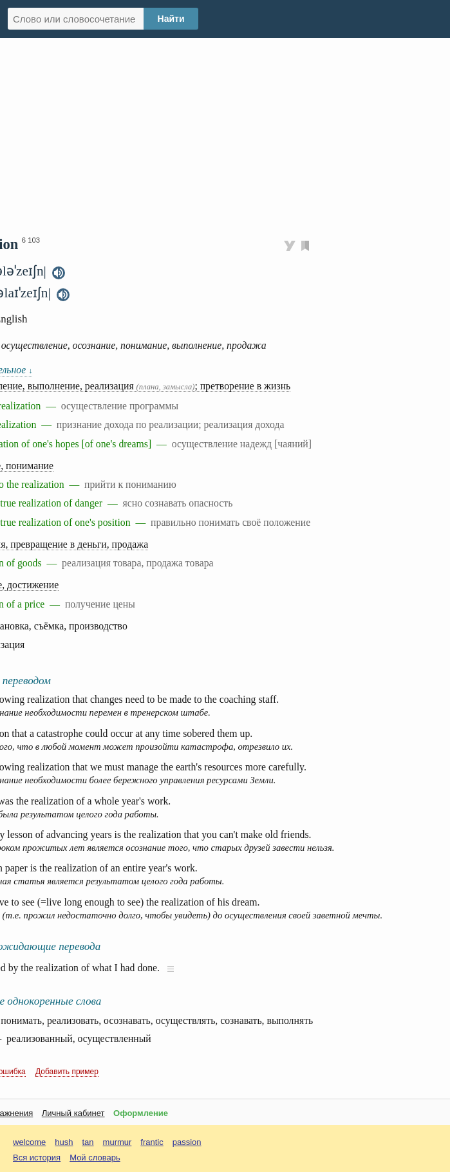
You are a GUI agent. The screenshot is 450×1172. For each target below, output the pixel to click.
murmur (117, 1142)
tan (88, 1142)
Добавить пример (66, 1071)
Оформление (140, 1113)
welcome (29, 1142)
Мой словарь (95, 1157)
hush (64, 1142)
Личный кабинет (73, 1113)
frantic (151, 1142)
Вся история (37, 1157)
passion (187, 1142)
